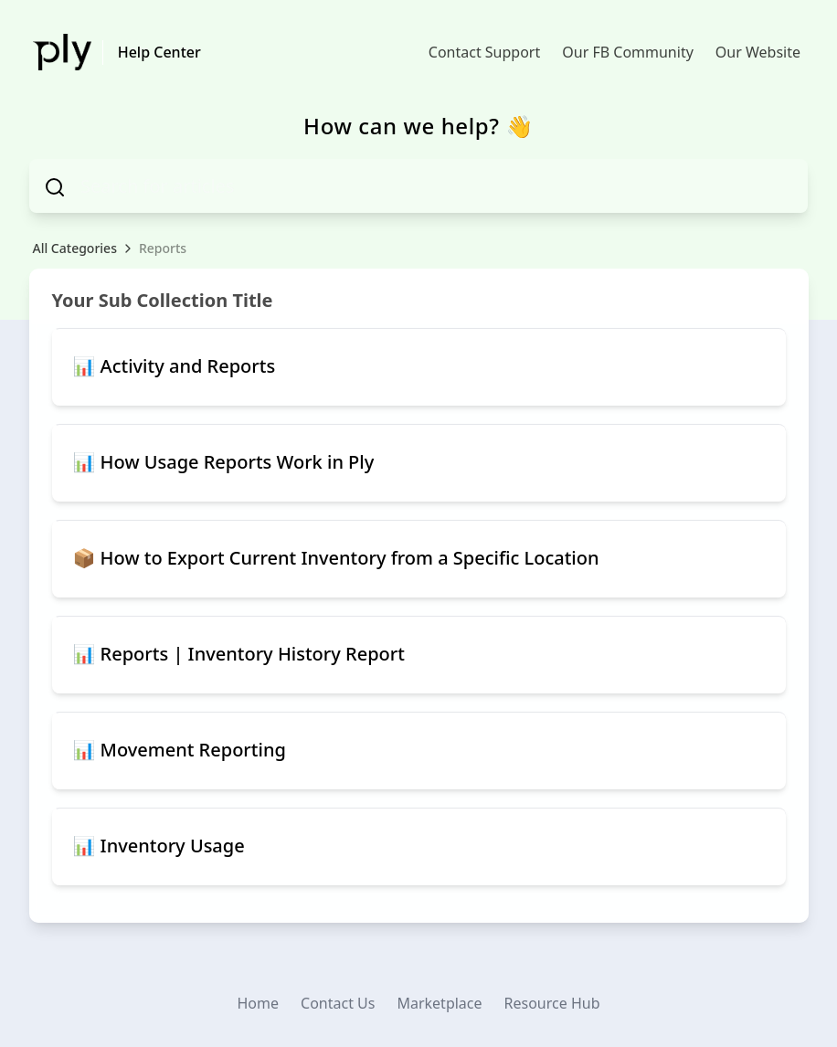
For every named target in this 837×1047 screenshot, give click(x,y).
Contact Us (338, 1003)
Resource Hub (552, 1003)
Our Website (757, 52)
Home (259, 1003)
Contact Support (484, 52)
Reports (162, 248)
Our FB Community (628, 52)
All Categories (75, 248)
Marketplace (439, 1003)
